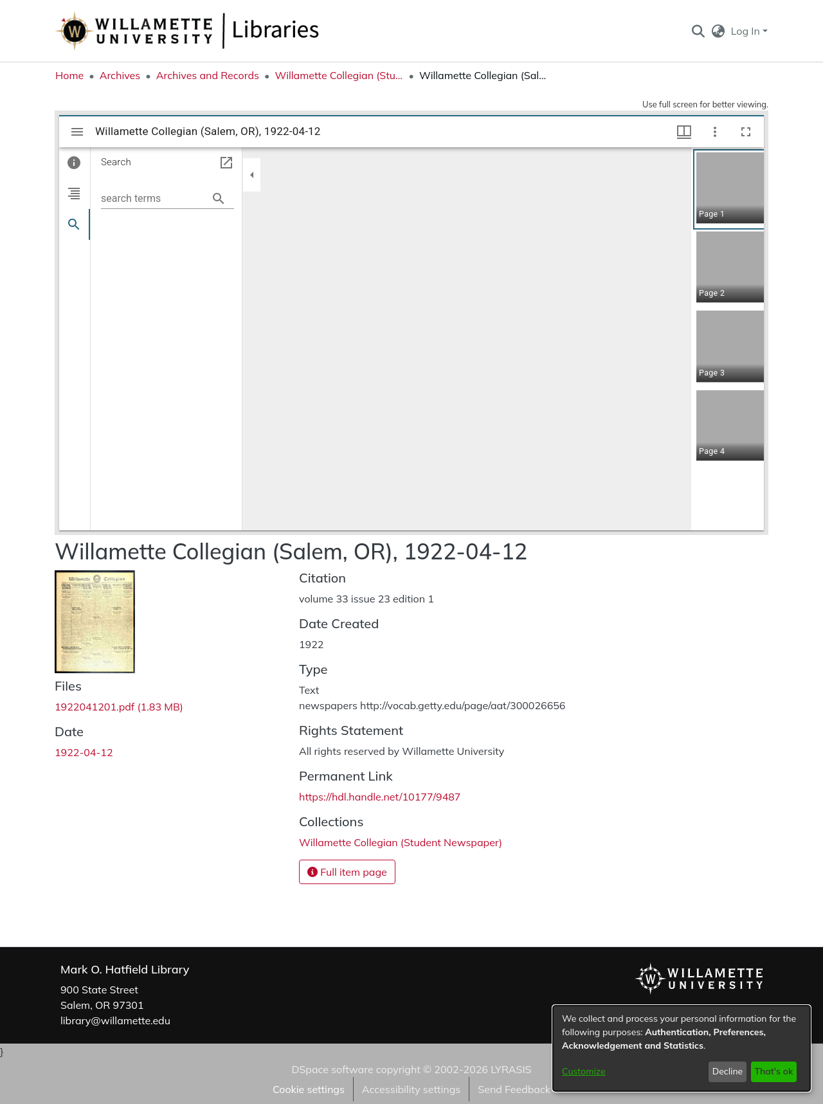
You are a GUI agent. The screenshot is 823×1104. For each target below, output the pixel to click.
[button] (698, 31)
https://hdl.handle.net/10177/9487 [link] (379, 796)
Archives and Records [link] (207, 75)
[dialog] (681, 1048)
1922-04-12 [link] (84, 752)
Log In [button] (747, 30)
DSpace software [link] (332, 1069)
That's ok (773, 1071)
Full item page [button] (347, 871)
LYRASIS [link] (511, 1069)
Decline (727, 1071)
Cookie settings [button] (309, 1089)
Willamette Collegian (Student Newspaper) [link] (339, 75)
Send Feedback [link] (514, 1089)
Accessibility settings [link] (411, 1089)
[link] (119, 706)
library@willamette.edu (115, 1020)
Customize (584, 1071)
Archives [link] (120, 75)
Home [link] (69, 75)
